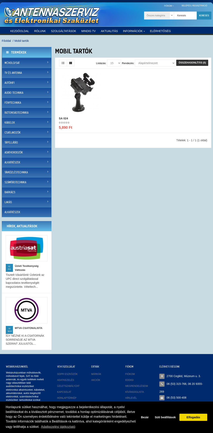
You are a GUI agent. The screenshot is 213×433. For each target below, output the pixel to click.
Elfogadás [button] (193, 417)
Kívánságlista (134, 392)
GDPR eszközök (67, 374)
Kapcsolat (64, 392)
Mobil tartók (22, 40)
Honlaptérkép (66, 398)
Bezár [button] (145, 417)
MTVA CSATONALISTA (29, 328)
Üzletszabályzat (68, 386)
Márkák (96, 374)
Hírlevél (131, 398)
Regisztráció (199, 6)
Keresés (204, 15)
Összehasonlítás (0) (192, 62)
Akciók (95, 380)
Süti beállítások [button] (165, 417)
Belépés (186, 6)
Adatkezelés (65, 380)
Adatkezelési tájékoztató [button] (58, 426)
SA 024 (63, 118)
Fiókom (130, 374)
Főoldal (6, 40)
